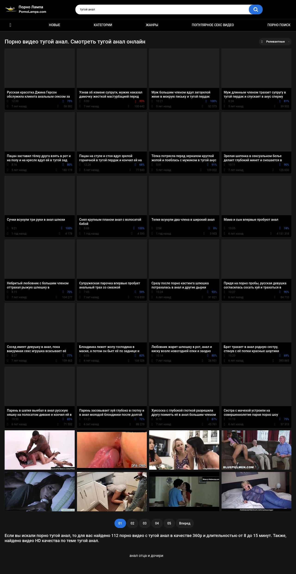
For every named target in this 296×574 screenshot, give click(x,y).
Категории (103, 25)
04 (157, 523)
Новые (54, 25)
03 (145, 523)
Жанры (152, 25)
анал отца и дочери (146, 555)
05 (169, 523)
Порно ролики (10, 25)
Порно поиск (279, 25)
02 (132, 523)
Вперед (184, 523)
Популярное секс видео (213, 25)
